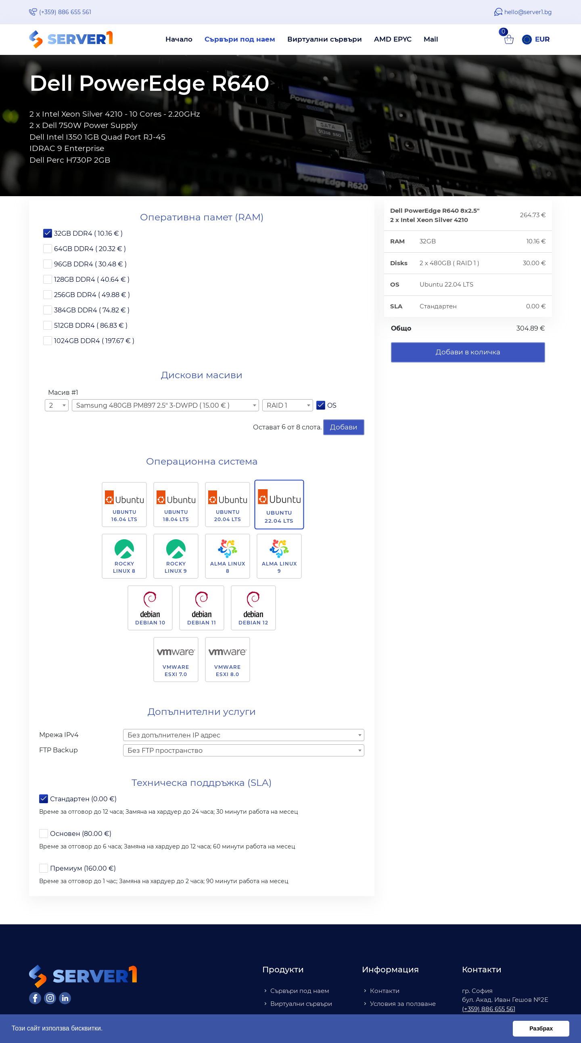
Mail (431, 39)
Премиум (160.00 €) (83, 868)
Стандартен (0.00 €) (83, 799)
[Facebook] (35, 998)
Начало (178, 39)
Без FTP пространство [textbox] (165, 750)
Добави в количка (468, 352)
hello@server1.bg (528, 12)
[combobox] (57, 405)
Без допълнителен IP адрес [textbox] (173, 735)
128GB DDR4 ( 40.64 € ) (92, 279)
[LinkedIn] (65, 998)
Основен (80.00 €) (80, 834)
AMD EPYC (393, 39)
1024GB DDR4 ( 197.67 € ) (94, 341)
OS (331, 405)
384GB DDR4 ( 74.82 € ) (92, 310)
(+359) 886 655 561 (65, 12)
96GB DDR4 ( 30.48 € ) (90, 264)
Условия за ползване (403, 1003)
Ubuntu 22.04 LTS (279, 516)
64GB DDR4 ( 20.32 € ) (90, 249)
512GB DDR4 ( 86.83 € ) (90, 325)
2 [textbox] (51, 405)
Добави (343, 427)
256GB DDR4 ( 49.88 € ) (92, 295)
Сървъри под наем (240, 39)
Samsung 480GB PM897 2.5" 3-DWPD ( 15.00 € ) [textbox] (153, 405)
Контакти (384, 991)
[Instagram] (50, 998)
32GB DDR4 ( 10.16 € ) (88, 233)
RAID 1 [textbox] (277, 405)
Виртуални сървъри (324, 39)
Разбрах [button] (541, 1028)
